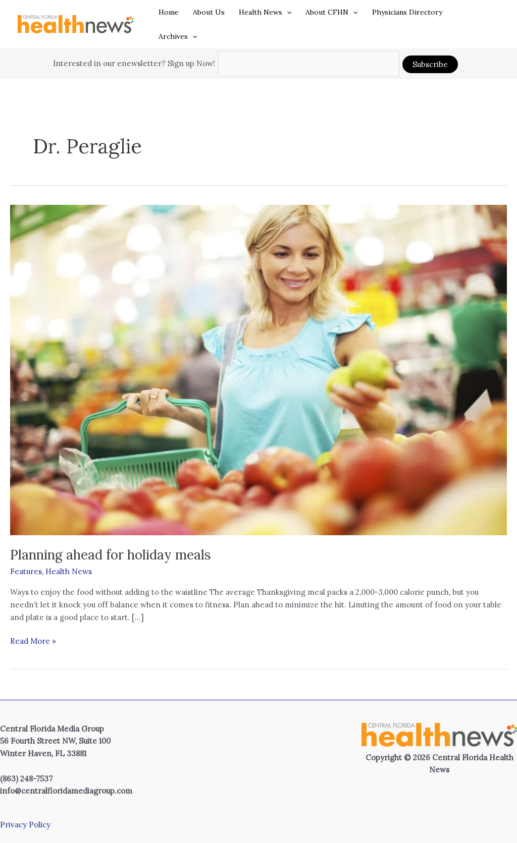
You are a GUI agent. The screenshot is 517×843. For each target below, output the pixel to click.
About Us (209, 12)
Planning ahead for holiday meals (110, 554)
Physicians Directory (407, 12)
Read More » (33, 641)
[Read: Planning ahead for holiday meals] (258, 369)
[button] (286, 12)
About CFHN (331, 12)
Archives (178, 36)
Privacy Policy (25, 824)
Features (26, 571)
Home (169, 12)
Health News (265, 12)
